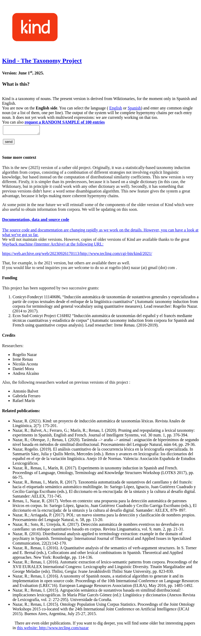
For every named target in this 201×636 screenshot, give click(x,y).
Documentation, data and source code (35, 221)
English (115, 108)
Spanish (134, 108)
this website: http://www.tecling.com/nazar (52, 629)
